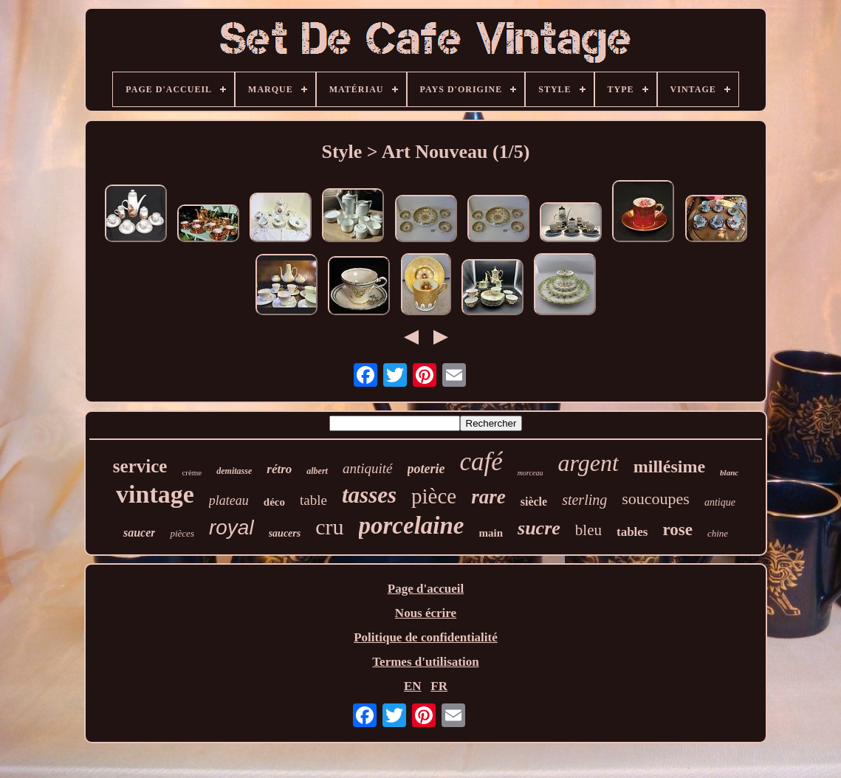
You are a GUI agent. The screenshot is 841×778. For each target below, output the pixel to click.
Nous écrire (425, 613)
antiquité (368, 468)
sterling (584, 500)
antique (719, 502)
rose (677, 529)
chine (717, 533)
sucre (539, 528)
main (491, 533)
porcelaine (411, 525)
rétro (279, 469)
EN (413, 686)
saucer (139, 532)
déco (274, 502)
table (313, 500)
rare (488, 497)
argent (587, 463)
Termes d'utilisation (425, 662)
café (481, 461)
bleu (588, 530)
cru (329, 526)
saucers (285, 533)
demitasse (234, 471)
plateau (229, 500)
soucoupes (656, 498)
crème (192, 472)
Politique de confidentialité (426, 637)
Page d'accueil (426, 589)
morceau (530, 473)
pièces (181, 533)
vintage (155, 494)
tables (632, 532)
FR (438, 686)
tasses (369, 495)
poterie (426, 468)
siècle (534, 501)
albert (317, 471)
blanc (729, 472)
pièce (433, 496)
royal (231, 527)
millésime (669, 466)
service (140, 466)
